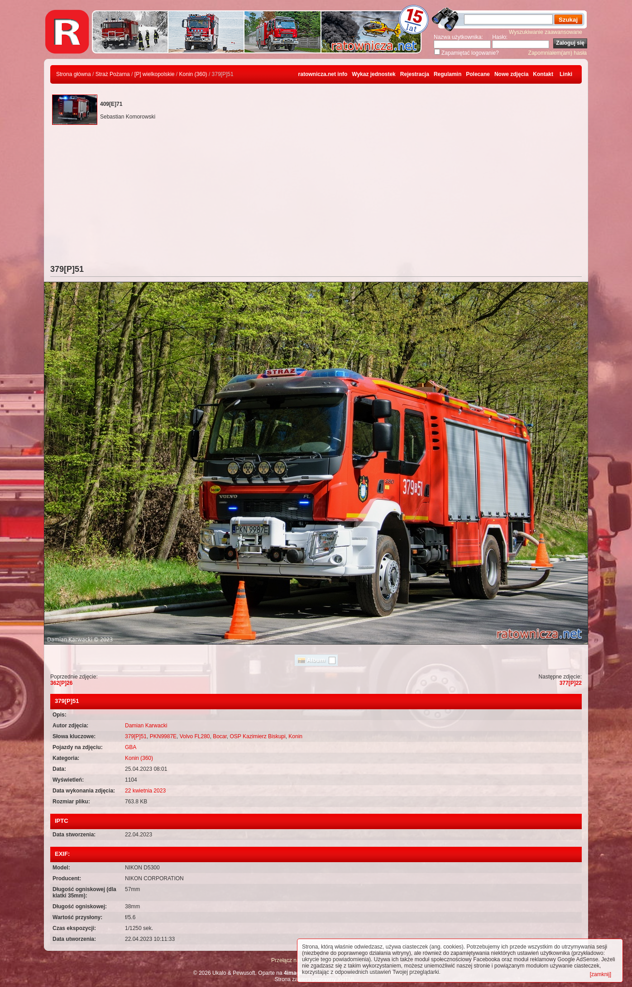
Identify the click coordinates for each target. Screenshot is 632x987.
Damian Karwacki (146, 725)
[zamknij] (600, 974)
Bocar (220, 736)
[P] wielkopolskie (154, 74)
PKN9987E (163, 736)
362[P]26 (61, 683)
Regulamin (447, 74)
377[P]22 (571, 683)
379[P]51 (136, 736)
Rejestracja (414, 74)
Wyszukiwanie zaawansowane (545, 32)
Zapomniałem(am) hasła (557, 53)
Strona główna (73, 74)
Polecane (478, 74)
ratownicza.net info (323, 74)
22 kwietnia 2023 (145, 791)
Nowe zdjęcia (511, 74)
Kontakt (543, 74)
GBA (130, 747)
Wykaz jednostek (373, 74)
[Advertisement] (316, 196)
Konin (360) (193, 74)
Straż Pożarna (113, 74)
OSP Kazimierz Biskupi (258, 736)
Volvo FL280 (195, 736)
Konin (295, 736)
